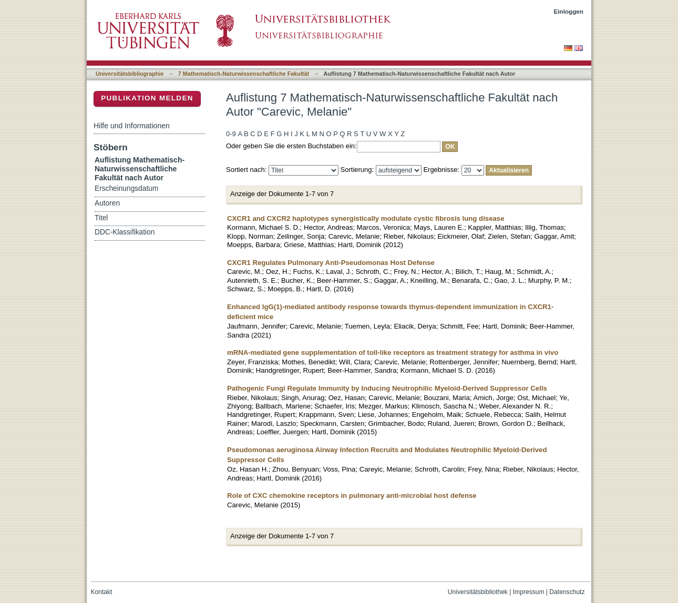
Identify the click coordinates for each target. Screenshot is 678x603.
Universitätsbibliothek (478, 592)
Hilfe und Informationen (132, 125)
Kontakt (101, 592)
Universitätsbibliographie (129, 73)
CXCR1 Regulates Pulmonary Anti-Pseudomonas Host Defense (331, 263)
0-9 (231, 134)
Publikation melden (147, 98)
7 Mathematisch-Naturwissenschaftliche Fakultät (243, 73)
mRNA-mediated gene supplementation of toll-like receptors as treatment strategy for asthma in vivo (392, 352)
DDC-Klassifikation (125, 232)
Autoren (107, 203)
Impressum (529, 592)
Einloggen (569, 11)
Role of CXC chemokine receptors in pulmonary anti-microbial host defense (352, 495)
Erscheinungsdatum (126, 188)
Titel (101, 218)
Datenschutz (566, 592)
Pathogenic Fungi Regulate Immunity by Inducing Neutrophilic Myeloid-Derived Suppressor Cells (387, 388)
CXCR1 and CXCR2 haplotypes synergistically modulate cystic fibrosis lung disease (366, 218)
